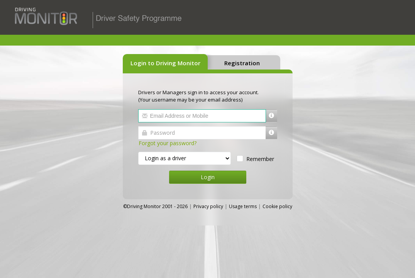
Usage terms (243, 206)
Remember (258, 159)
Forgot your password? (167, 143)
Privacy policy (208, 206)
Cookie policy (277, 206)
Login (208, 177)
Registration (242, 63)
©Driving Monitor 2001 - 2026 (156, 206)
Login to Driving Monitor (165, 63)
